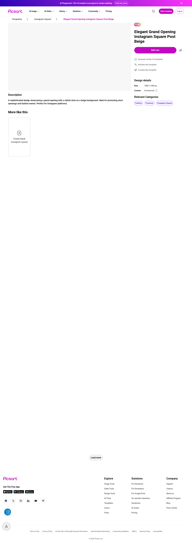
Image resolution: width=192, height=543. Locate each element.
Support (169, 484)
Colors (107, 508)
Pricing (134, 513)
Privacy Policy (47, 531)
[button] (34, 11)
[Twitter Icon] (13, 500)
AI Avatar (135, 508)
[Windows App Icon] (29, 492)
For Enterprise (137, 484)
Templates (108, 503)
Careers (169, 489)
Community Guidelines (121, 531)
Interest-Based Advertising (100, 531)
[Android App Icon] (19, 492)
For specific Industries (140, 498)
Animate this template (147, 65)
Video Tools (109, 489)
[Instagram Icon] (20, 500)
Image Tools (109, 484)
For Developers (137, 489)
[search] (153, 11)
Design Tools (109, 493)
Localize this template (147, 70)
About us (170, 493)
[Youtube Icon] (35, 500)
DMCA (134, 531)
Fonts (106, 513)
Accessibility (157, 531)
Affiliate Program (173, 498)
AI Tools (107, 498)
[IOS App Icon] (8, 492)
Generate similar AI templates (150, 59)
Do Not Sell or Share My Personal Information (71, 531)
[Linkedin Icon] (28, 500)
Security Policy (145, 531)
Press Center (171, 508)
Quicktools (135, 503)
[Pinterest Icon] (43, 500)
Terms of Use (34, 531)
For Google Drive (138, 493)
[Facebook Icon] (6, 500)
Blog (168, 503)
